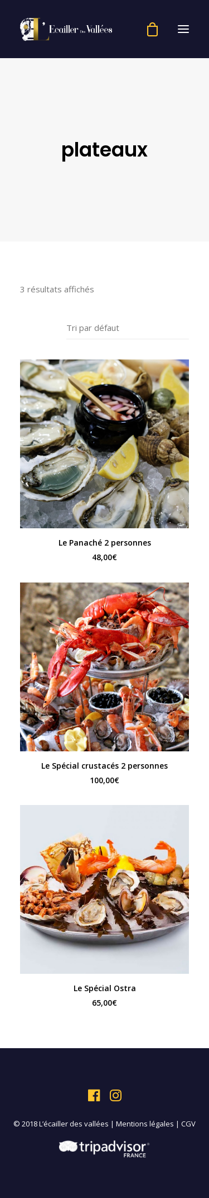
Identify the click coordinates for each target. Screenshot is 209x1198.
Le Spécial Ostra (105, 988)
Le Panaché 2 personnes (105, 542)
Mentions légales (145, 1124)
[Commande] (127, 327)
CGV (188, 1124)
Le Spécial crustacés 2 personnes (104, 765)
